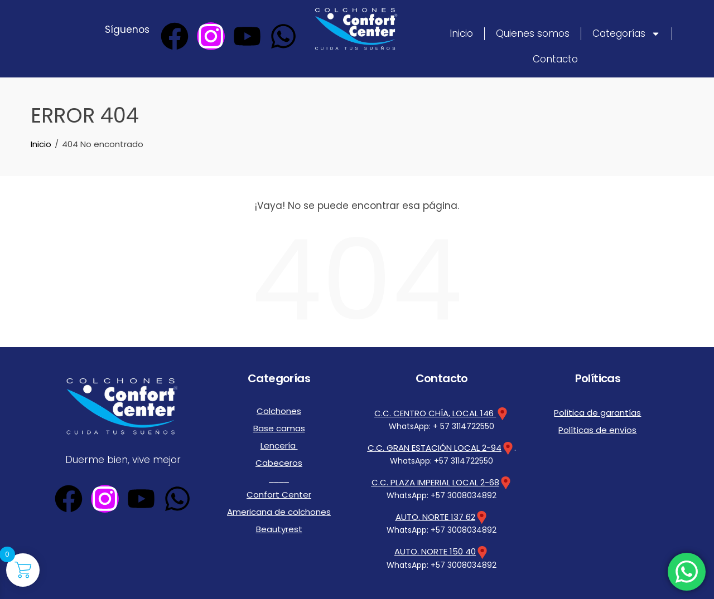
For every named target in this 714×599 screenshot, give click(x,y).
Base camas (279, 424)
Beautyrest (279, 511)
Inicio (461, 33)
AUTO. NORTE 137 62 (435, 514)
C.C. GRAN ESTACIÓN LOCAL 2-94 (434, 446)
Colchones (279, 409)
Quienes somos (533, 33)
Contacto (555, 59)
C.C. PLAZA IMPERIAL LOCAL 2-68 (435, 480)
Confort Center (279, 482)
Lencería (279, 438)
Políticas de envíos (597, 425)
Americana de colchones (279, 496)
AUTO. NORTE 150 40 (435, 548)
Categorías (626, 33)
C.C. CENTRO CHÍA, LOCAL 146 (442, 412)
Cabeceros (279, 453)
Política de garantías (597, 411)
